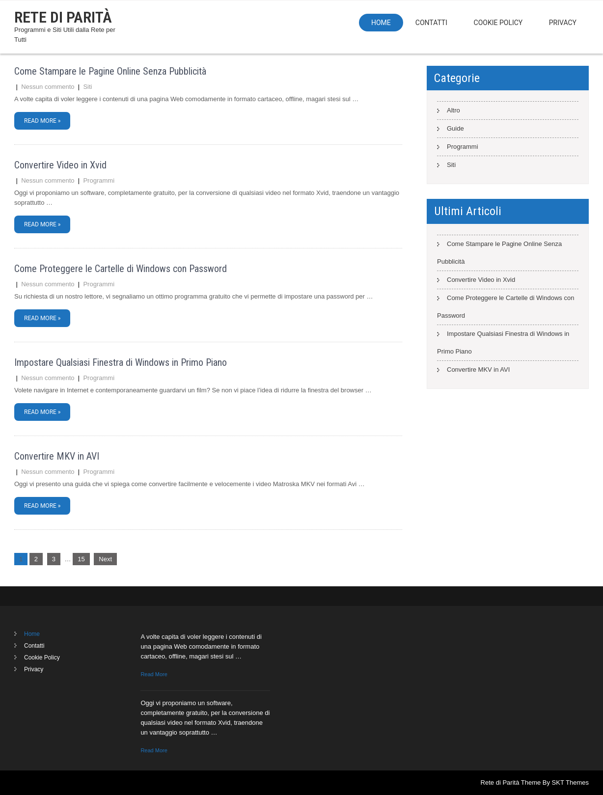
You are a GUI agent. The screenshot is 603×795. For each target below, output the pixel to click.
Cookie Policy (498, 23)
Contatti (431, 23)
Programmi (98, 180)
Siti (87, 86)
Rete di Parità (63, 17)
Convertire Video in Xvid (60, 165)
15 (81, 559)
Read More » (42, 120)
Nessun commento (47, 86)
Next (105, 559)
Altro (453, 110)
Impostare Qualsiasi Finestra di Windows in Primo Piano (120, 362)
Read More (153, 674)
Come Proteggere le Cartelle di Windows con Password (120, 268)
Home (381, 23)
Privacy (562, 23)
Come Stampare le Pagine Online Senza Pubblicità (110, 71)
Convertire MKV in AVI (56, 456)
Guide (455, 128)
